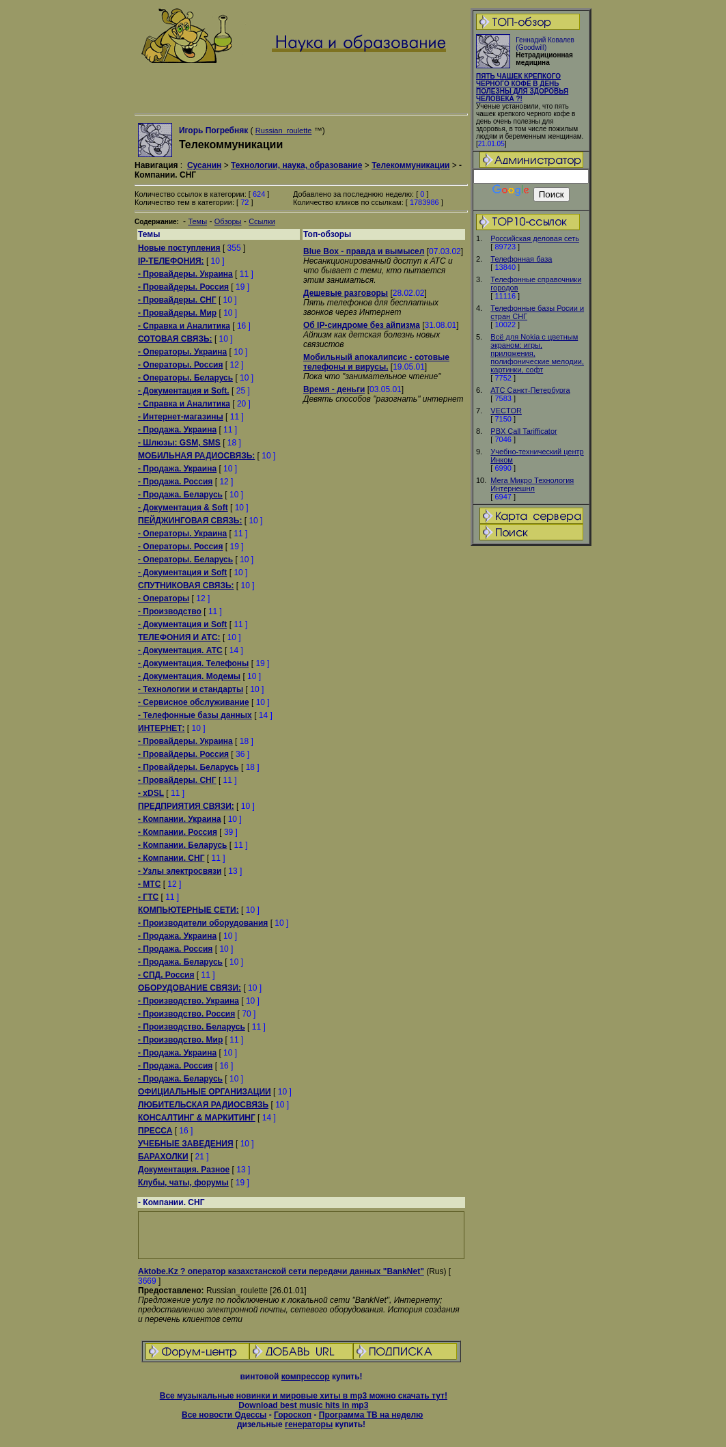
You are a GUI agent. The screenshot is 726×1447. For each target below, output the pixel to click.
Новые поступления (179, 248)
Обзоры (228, 221)
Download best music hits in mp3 (303, 1405)
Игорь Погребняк (213, 130)
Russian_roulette (283, 130)
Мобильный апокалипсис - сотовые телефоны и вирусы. (376, 362)
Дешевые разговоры (345, 293)
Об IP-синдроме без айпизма (361, 325)
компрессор (305, 1376)
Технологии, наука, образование (296, 165)
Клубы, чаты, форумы (183, 1182)
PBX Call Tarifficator (523, 431)
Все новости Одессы (224, 1415)
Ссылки (262, 221)
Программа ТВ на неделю (371, 1415)
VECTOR (506, 410)
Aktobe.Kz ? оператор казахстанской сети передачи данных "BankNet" (281, 1271)
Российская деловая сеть (534, 238)
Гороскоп (292, 1415)
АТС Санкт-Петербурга (530, 390)
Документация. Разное (183, 1169)
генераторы (309, 1424)
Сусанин (204, 165)
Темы (197, 221)
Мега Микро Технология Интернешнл (532, 484)
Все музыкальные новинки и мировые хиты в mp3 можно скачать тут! (303, 1396)
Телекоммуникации (410, 165)
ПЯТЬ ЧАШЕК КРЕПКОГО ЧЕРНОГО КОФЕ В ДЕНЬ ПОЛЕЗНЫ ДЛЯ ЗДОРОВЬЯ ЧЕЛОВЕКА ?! (522, 87)
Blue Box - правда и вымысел (363, 251)
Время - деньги (334, 389)
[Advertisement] (531, 762)
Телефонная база (521, 259)
